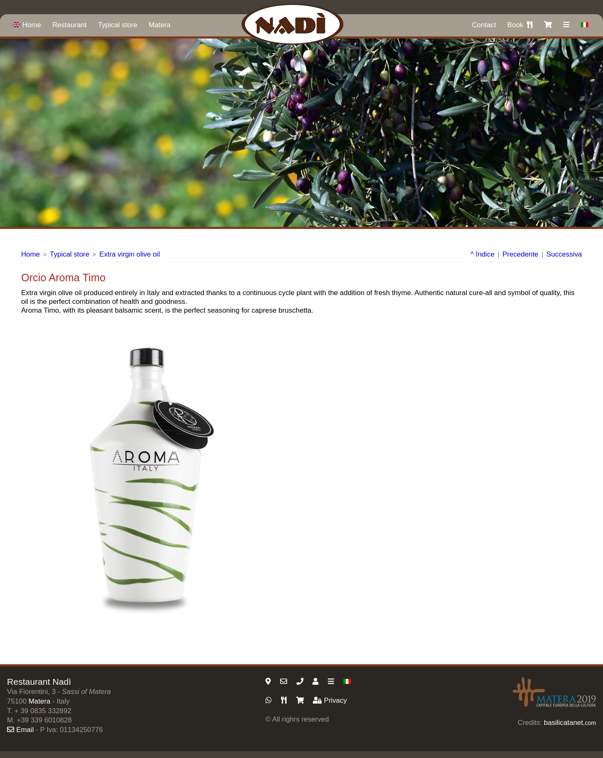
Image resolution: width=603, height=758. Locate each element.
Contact (484, 25)
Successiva (564, 254)
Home (27, 25)
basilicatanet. (570, 723)
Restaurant (69, 25)
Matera (159, 25)
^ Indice (483, 254)
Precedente (520, 254)
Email (20, 730)
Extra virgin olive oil (129, 254)
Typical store (117, 25)
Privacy (330, 700)
